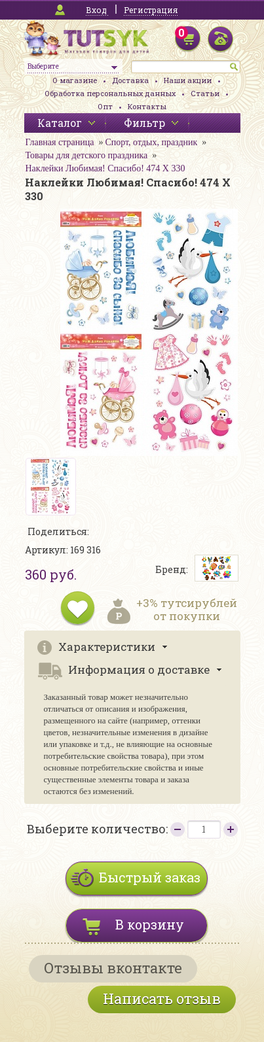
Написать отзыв (162, 998)
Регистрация (151, 10)
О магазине (74, 80)
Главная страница (60, 142)
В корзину (149, 924)
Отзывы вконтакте (113, 967)
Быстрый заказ (149, 877)
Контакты (147, 106)
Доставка (130, 80)
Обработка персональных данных (110, 93)
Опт (105, 106)
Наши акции (188, 80)
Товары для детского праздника (87, 155)
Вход (96, 10)
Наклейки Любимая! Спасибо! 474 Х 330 (105, 168)
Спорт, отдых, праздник (151, 142)
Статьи (205, 93)
